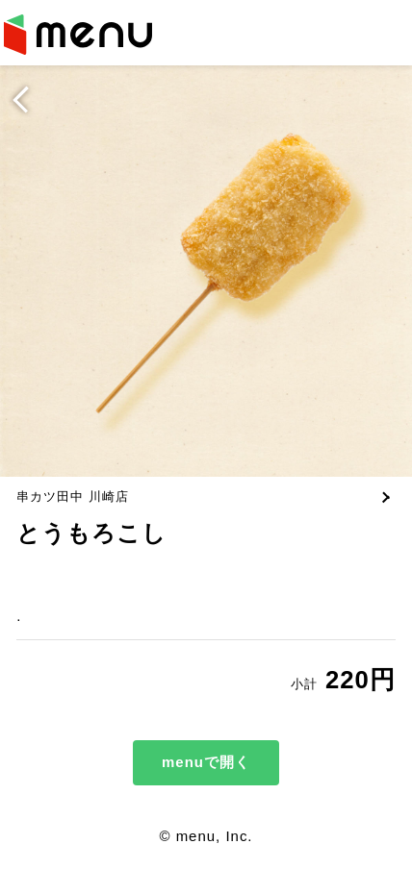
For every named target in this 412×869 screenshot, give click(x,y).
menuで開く (206, 762)
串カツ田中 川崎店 (72, 496)
